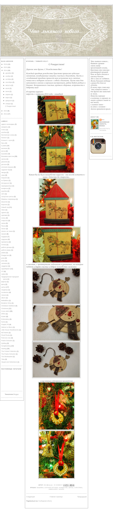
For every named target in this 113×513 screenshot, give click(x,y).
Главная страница (56, 497)
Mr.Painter (4, 332)
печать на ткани (7, 231)
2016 (6, 64)
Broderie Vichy (6, 303)
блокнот (4, 138)
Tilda (3, 359)
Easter (3, 316)
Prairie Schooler (6, 340)
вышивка (4, 154)
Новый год (5, 207)
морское (4, 204)
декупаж (4, 162)
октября (9, 79)
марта (8, 97)
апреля (8, 94)
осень (3, 218)
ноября (8, 76)
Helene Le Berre (6, 327)
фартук (3, 282)
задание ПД (5, 170)
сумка (3, 274)
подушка (4, 239)
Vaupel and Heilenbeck (9, 362)
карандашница (6, 186)
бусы (3, 143)
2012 (6, 114)
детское (4, 164)
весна (3, 151)
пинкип (3, 234)
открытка (4, 220)
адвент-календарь (7, 124)
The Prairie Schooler (8, 354)
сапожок (4, 263)
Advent (3, 295)
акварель (4, 127)
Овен (3, 210)
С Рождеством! (10, 106)
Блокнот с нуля (6, 140)
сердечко (4, 266)
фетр (3, 284)
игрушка (4, 178)
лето (2, 194)
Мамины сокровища (8, 199)
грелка (3, 159)
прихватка (4, 242)
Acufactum (4, 292)
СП (2, 271)
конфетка (4, 188)
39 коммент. (58, 485)
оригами (4, 215)
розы (3, 261)
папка (3, 223)
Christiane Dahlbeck (8, 306)
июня (8, 91)
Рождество (5, 255)
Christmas (4, 308)
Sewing (3, 348)
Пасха (3, 226)
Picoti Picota (5, 335)
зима (3, 175)
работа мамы (6, 250)
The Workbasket (6, 356)
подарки (4, 237)
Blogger (15, 394)
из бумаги (4, 180)
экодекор (4, 290)
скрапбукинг (5, 269)
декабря (9, 73)
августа (8, 85)
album (3, 298)
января (8, 104)
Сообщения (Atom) (45, 501)
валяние (4, 148)
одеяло (3, 212)
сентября (9, 82)
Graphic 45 (5, 324)
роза (3, 258)
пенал (3, 229)
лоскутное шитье (7, 196)
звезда (3, 172)
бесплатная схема (7, 135)
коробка (4, 191)
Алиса (3, 130)
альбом (4, 132)
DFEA (3, 314)
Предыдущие (82, 497)
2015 (6, 67)
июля (8, 88)
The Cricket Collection (8, 351)
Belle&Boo (4, 300)
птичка (3, 245)
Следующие (30, 497)
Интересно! (5, 183)
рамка (3, 253)
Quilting (3, 343)
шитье (3, 287)
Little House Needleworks (10, 330)
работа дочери (6, 247)
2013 (6, 111)
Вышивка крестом (7, 156)
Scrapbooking (6, 346)
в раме (3, 146)
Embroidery (5, 319)
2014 (6, 70)
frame (3, 322)
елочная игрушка (7, 167)
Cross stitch (5, 311)
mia (45, 485)
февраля (9, 100)
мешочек (4, 202)
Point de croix (6, 338)
